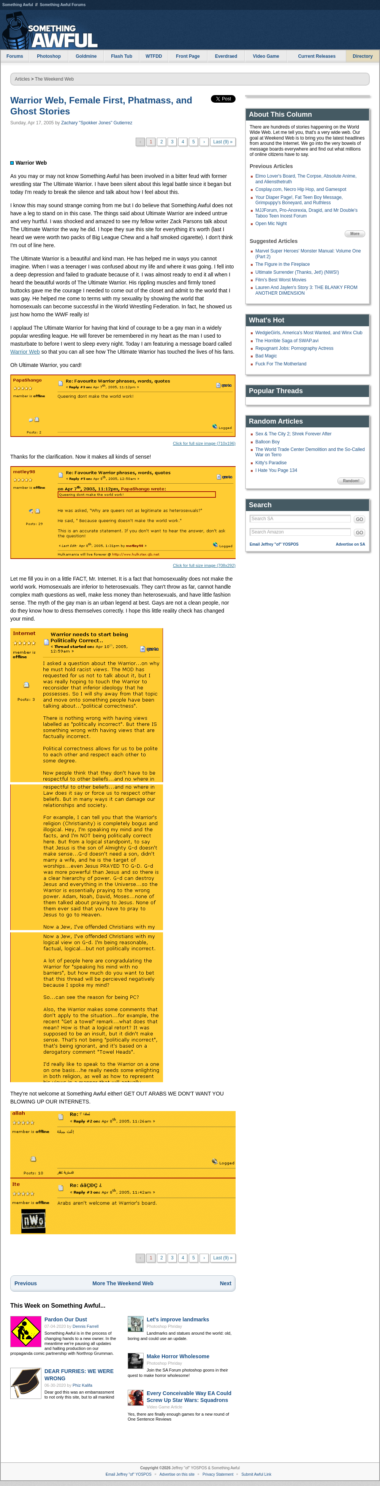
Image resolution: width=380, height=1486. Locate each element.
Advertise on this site (177, 1474)
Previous (25, 1283)
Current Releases (317, 56)
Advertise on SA (350, 544)
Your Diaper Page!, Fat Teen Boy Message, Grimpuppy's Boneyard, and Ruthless (299, 200)
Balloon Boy (267, 442)
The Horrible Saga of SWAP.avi (286, 340)
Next (225, 1283)
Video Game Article (164, 1407)
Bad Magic (266, 356)
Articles (22, 79)
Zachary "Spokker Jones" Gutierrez (96, 122)
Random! (351, 481)
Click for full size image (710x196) (123, 410)
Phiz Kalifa (82, 1385)
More (354, 234)
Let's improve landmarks (178, 1319)
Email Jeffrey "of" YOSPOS (274, 544)
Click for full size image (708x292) (123, 517)
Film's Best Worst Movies (280, 280)
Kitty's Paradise (271, 462)
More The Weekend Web (123, 1283)
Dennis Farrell (85, 1326)
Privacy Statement (218, 1474)
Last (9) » (223, 141)
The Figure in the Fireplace (282, 264)
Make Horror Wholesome (178, 1356)
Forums (14, 56)
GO (359, 519)
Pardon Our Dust (65, 1319)
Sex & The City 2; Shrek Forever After (293, 434)
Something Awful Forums (63, 5)
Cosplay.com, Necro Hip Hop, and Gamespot (300, 189)
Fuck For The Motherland (281, 364)
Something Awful (17, 5)
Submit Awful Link (256, 1474)
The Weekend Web (54, 79)
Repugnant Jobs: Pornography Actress (294, 348)
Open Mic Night (271, 223)
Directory (363, 56)
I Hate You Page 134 (276, 470)
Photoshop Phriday (164, 1326)
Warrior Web (25, 352)
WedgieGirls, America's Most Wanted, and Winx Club (309, 332)
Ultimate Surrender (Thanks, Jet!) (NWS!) (297, 272)
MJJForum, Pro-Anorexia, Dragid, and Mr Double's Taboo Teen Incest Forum (306, 213)
